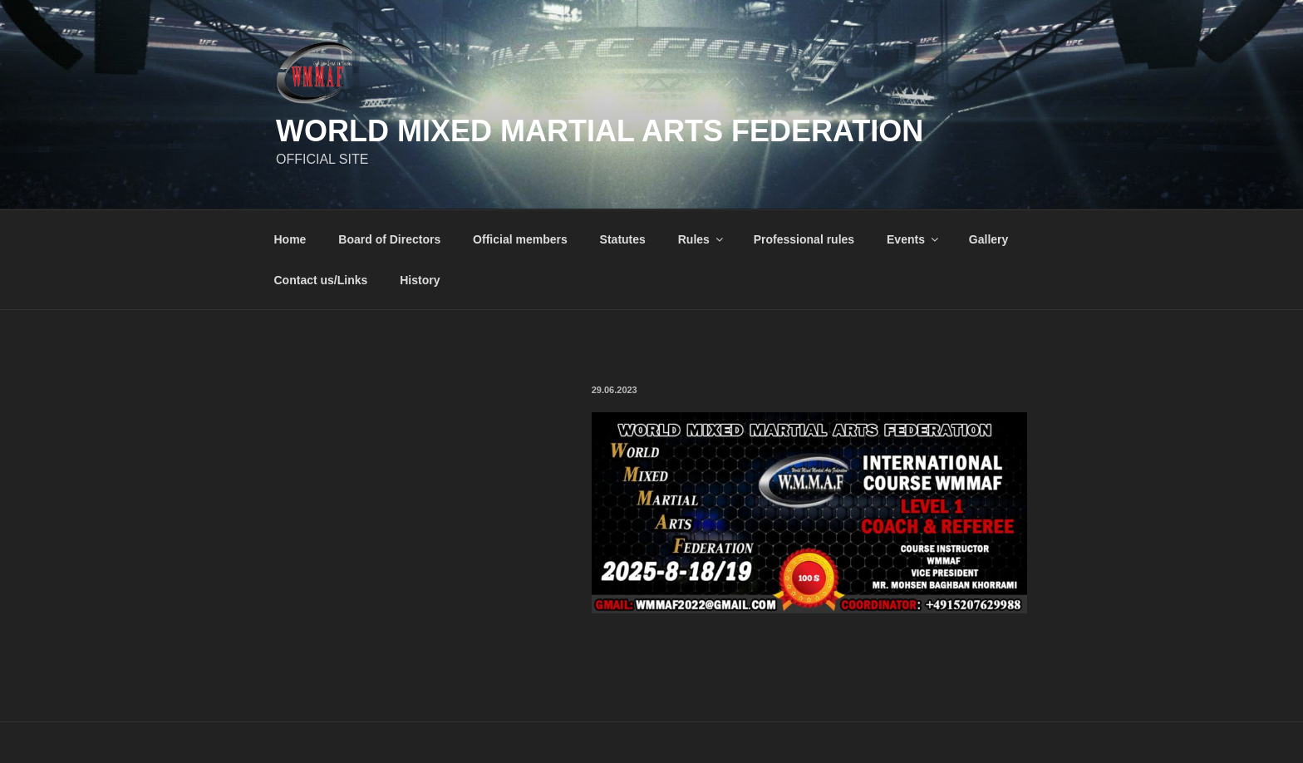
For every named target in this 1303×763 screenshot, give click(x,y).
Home (290, 239)
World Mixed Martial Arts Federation (599, 131)
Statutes (623, 239)
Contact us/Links (321, 280)
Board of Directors (389, 239)
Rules (701, 239)
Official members (520, 239)
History (420, 280)
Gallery (988, 239)
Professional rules (804, 239)
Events (914, 239)
